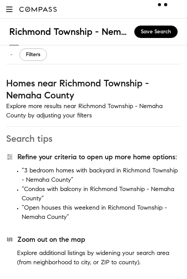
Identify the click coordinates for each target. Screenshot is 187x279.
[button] (9, 9)
